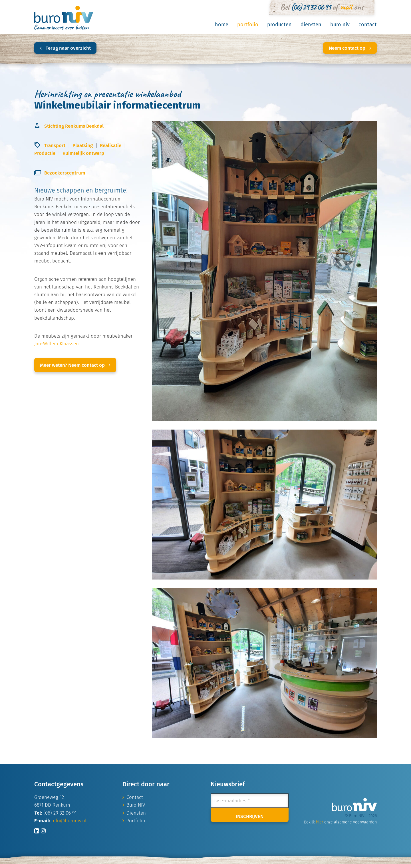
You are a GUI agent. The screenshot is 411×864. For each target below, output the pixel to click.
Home (221, 24)
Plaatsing (82, 146)
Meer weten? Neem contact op (75, 365)
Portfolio (247, 24)
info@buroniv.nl (68, 821)
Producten (279, 24)
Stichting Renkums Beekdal (74, 126)
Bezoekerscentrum (64, 173)
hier (319, 822)
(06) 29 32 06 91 (310, 6)
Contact (367, 24)
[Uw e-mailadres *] (250, 800)
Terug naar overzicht (65, 48)
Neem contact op (350, 48)
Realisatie (110, 146)
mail (346, 6)
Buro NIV (340, 24)
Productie (44, 153)
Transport (54, 146)
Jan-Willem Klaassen (56, 344)
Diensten (311, 24)
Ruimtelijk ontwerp (83, 153)
